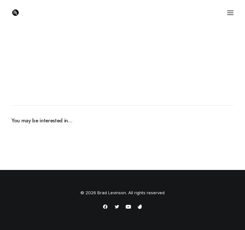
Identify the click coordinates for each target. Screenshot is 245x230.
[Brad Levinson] (15, 13)
